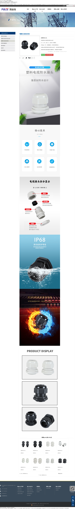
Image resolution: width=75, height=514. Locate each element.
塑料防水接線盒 (4, 36)
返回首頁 (64, 5)
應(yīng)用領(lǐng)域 (21, 491)
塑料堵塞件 (3, 45)
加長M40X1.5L (25, 473)
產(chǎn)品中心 (42, 10)
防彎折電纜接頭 (4, 43)
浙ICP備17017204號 (46, 503)
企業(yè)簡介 (20, 488)
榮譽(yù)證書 (56, 9)
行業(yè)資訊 (39, 488)
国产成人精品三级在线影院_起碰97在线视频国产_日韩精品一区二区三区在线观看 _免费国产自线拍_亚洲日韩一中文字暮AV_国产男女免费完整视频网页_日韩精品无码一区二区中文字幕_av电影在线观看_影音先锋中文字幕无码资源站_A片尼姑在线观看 (34, 4)
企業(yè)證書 (48, 488)
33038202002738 (40, 505)
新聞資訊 (49, 9)
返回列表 (60, 473)
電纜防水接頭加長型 (4, 40)
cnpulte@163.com (4, 495)
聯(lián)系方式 (58, 488)
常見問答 (38, 491)
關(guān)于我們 (35, 10)
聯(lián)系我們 (64, 9)
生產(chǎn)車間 (20, 493)
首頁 (28, 9)
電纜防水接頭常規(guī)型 (5, 38)
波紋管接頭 (3, 50)
